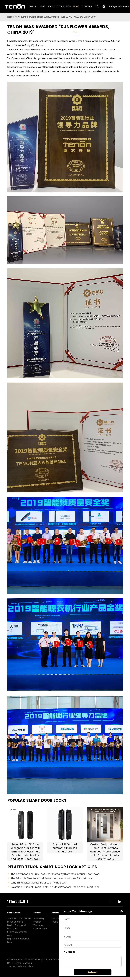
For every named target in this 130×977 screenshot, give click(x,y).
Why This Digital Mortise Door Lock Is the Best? (36, 883)
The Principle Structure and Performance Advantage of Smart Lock (49, 878)
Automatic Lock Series (19, 918)
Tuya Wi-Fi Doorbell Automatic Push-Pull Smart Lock (64, 848)
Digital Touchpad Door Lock (16, 927)
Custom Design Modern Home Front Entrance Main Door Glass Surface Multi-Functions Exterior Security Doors (105, 852)
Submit (92, 973)
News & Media (22, 16)
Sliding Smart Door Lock (17, 933)
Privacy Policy (25, 966)
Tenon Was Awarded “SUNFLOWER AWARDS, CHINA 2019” (66, 16)
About (51, 6)
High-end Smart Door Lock (18, 940)
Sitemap (11, 966)
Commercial (40, 928)
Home (10, 16)
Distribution (64, 6)
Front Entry (38, 918)
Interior (37, 921)
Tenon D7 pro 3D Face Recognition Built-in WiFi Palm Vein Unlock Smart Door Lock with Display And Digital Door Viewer (25, 852)
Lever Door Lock (15, 921)
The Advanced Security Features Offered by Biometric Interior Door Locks (53, 874)
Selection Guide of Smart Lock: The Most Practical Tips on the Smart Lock (53, 887)
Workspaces (40, 925)
